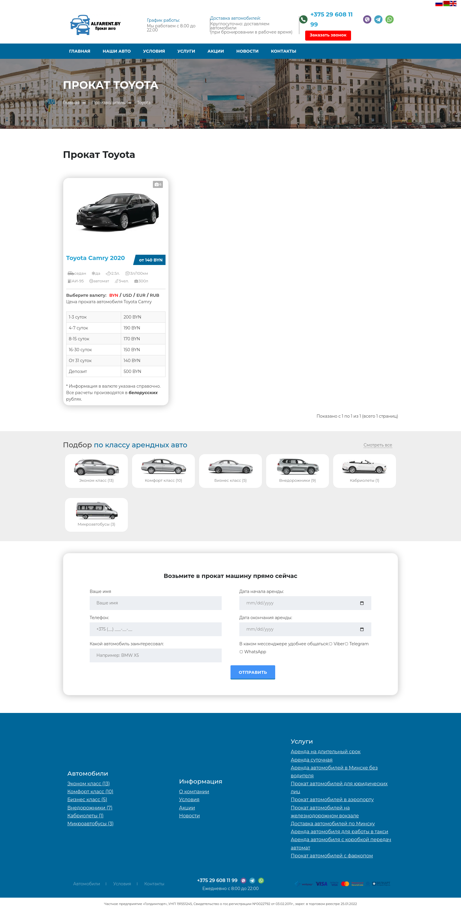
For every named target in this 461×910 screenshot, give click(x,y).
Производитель (108, 102)
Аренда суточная (312, 760)
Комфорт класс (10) (90, 791)
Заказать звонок (328, 35)
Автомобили (86, 883)
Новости (247, 51)
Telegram (357, 643)
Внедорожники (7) (89, 808)
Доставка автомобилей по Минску (333, 823)
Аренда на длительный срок (325, 751)
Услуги (186, 51)
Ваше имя (100, 591)
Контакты (283, 51)
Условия (154, 51)
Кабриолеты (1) (85, 816)
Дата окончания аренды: (265, 617)
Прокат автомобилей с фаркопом (332, 856)
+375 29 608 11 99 (217, 880)
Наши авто (117, 51)
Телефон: (99, 617)
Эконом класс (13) (88, 783)
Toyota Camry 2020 (95, 257)
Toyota (144, 102)
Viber (337, 643)
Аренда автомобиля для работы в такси (339, 831)
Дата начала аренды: (261, 591)
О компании (194, 791)
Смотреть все (378, 445)
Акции (216, 51)
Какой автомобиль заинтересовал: (127, 643)
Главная (79, 51)
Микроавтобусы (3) (90, 823)
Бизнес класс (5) (87, 799)
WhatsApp (252, 651)
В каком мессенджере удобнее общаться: (284, 643)
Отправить (253, 672)
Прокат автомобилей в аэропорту (332, 799)
